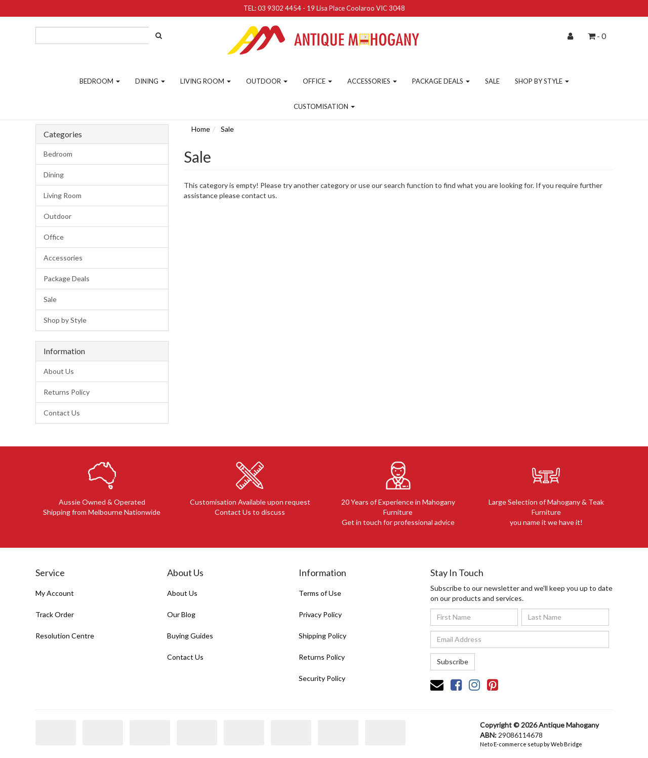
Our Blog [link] (181, 614)
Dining (150, 81)
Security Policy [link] (322, 678)
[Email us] (436, 684)
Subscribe (452, 661)
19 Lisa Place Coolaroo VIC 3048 (356, 8)
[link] (456, 684)
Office (317, 81)
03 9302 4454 (279, 8)
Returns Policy (67, 392)
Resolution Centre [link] (64, 635)
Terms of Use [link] (320, 593)
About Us (59, 371)
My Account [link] (54, 593)
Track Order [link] (54, 614)
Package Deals (441, 81)
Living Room (205, 81)
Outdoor (267, 81)
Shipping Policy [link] (322, 635)
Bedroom (99, 81)
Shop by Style (542, 81)
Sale (492, 81)
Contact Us (62, 412)
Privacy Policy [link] (320, 614)
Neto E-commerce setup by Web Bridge (531, 744)
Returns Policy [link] (322, 657)
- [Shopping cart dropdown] (597, 36)
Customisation (324, 106)
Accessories (372, 81)
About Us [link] (182, 593)
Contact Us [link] (185, 657)
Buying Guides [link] (190, 635)
